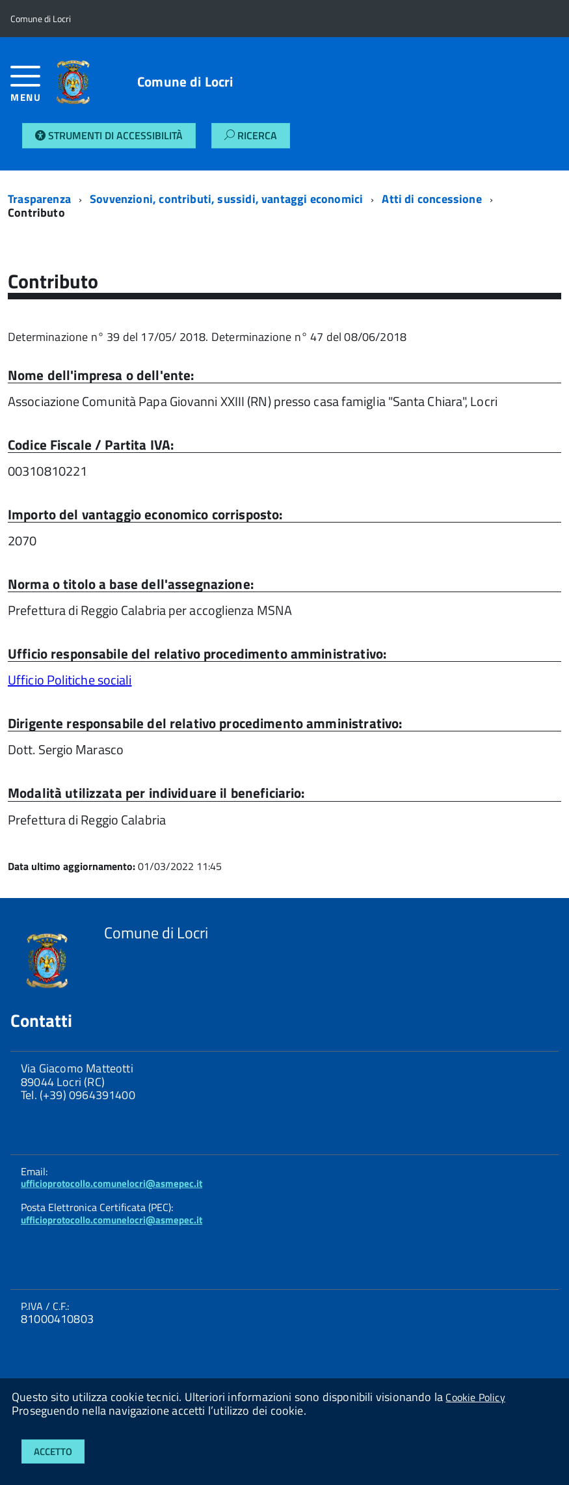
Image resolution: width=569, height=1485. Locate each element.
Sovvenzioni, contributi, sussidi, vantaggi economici (226, 199)
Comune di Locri (185, 82)
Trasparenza (39, 199)
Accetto (53, 1451)
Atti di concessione (431, 199)
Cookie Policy (475, 1397)
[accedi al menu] (27, 89)
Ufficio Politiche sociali (70, 680)
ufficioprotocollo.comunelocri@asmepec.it (111, 1183)
